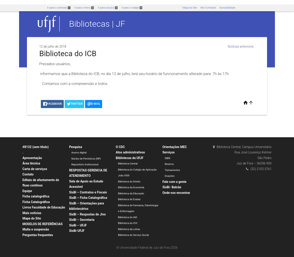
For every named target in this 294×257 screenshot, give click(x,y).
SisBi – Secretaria (81, 220)
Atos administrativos (130, 152)
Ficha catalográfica (35, 196)
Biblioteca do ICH (127, 223)
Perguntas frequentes (37, 235)
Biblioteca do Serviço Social (133, 235)
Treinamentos (172, 170)
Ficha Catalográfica (36, 202)
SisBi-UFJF (77, 231)
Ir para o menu (84, 7)
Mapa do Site (189, 7)
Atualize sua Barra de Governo (68, 2)
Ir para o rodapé (132, 7)
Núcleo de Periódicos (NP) (86, 158)
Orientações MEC (174, 147)
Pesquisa (75, 147)
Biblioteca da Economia (131, 187)
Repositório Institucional (85, 164)
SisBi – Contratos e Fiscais (88, 192)
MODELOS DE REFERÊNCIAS (42, 224)
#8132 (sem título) (35, 147)
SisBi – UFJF (78, 225)
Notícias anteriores (241, 46)
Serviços (168, 152)
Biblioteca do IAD (127, 217)
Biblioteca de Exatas (129, 199)
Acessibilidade (227, 7)
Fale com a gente (174, 182)
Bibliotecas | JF (97, 24)
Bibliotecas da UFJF (129, 158)
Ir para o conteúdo (58, 7)
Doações (170, 176)
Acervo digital (79, 152)
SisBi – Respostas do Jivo (87, 214)
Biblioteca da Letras (129, 229)
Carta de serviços (34, 169)
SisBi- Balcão (171, 187)
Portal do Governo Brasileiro (22, 2)
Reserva (169, 164)
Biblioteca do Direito (129, 181)
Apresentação (32, 158)
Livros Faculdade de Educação (43, 207)
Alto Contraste (208, 7)
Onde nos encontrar (176, 193)
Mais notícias (31, 213)
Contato (28, 174)
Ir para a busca (108, 7)
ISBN (167, 158)
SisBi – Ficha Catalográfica (88, 197)
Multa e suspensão (35, 229)
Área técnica (31, 163)
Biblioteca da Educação (131, 193)
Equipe (27, 191)
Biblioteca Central (128, 163)
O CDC (120, 147)
